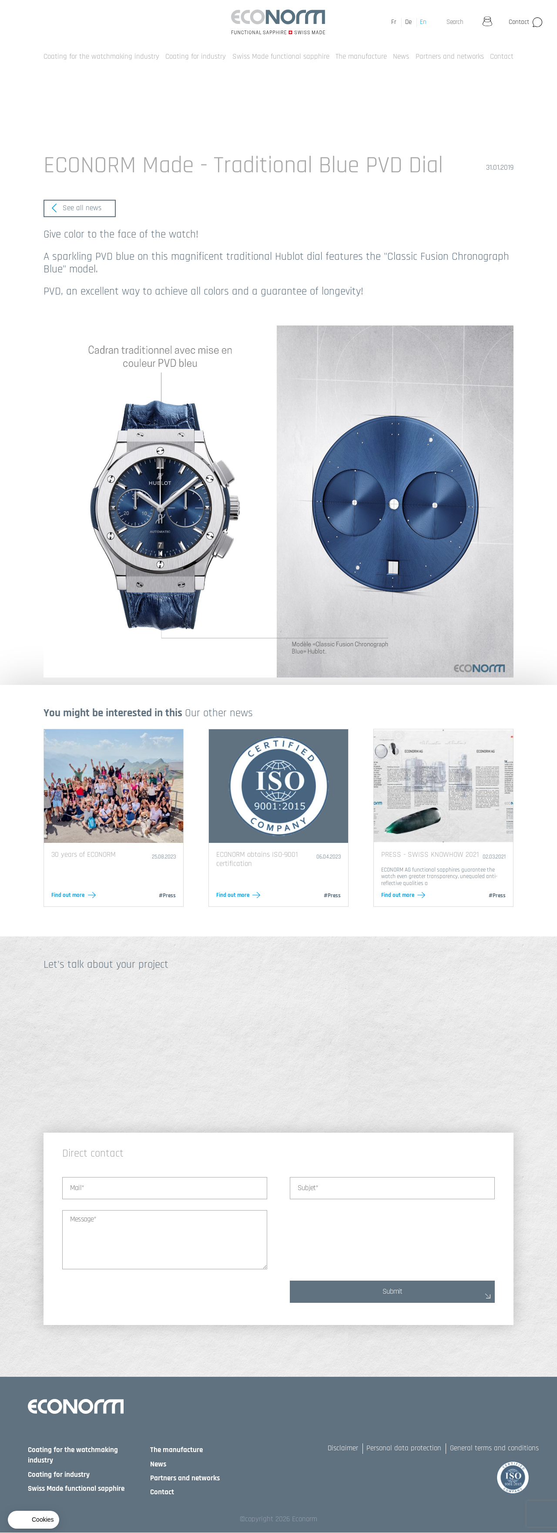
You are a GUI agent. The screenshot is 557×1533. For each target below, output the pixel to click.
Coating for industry (195, 56)
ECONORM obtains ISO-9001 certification (257, 859)
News (401, 56)
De (408, 22)
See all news (76, 208)
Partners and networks (450, 56)
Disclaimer (343, 1448)
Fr (393, 22)
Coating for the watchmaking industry (101, 56)
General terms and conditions (494, 1448)
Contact (519, 22)
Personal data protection (403, 1448)
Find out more (67, 895)
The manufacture (361, 56)
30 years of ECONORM (83, 854)
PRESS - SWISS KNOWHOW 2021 (430, 854)
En (423, 22)
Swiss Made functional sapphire (280, 56)
